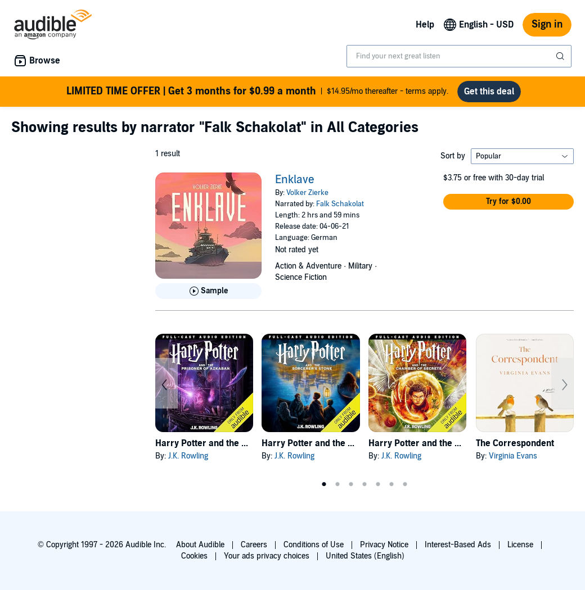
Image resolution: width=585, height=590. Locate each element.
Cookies (194, 556)
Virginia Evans (513, 456)
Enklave (294, 180)
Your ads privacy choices (266, 556)
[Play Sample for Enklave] (208, 291)
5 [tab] (378, 484)
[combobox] (459, 56)
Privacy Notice (384, 545)
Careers (254, 545)
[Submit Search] (561, 56)
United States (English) (365, 556)
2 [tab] (337, 484)
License (520, 545)
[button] (508, 202)
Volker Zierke (307, 192)
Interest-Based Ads (458, 545)
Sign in (547, 24)
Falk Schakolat (340, 203)
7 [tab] (405, 484)
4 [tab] (364, 484)
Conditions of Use (314, 545)
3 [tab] (351, 484)
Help (425, 24)
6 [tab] (391, 484)
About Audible (200, 545)
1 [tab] (324, 484)
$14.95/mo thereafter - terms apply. (257, 91)
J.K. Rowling (188, 456)
